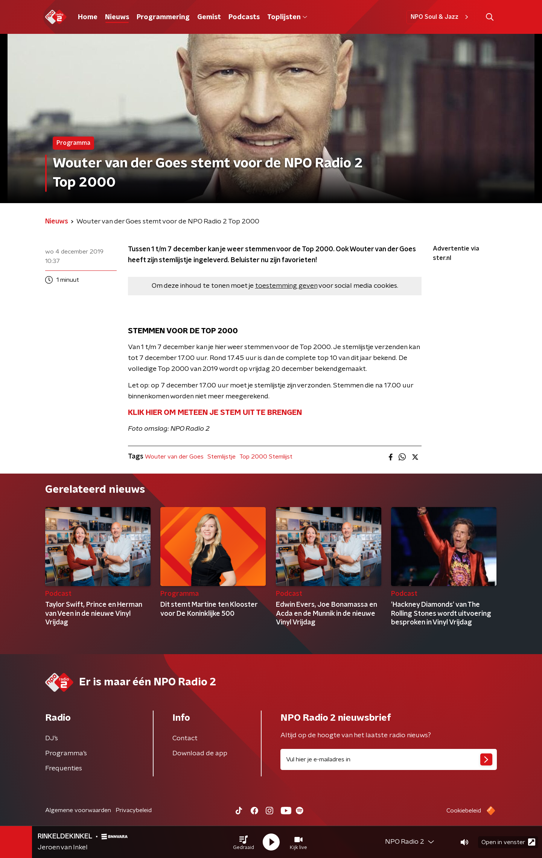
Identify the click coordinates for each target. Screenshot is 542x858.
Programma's (66, 753)
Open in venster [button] (508, 842)
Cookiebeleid (463, 811)
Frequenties (63, 768)
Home (87, 17)
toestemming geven (286, 285)
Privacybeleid (134, 810)
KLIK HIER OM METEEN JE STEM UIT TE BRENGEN (215, 412)
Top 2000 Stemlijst (265, 457)
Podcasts (244, 17)
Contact (185, 738)
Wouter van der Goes (174, 457)
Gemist (209, 17)
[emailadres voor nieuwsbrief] (388, 759)
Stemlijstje (221, 457)
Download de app (199, 753)
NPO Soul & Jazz (440, 17)
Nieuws (117, 17)
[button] (243, 842)
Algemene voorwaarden (78, 810)
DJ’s (51, 738)
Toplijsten (287, 17)
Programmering (163, 17)
